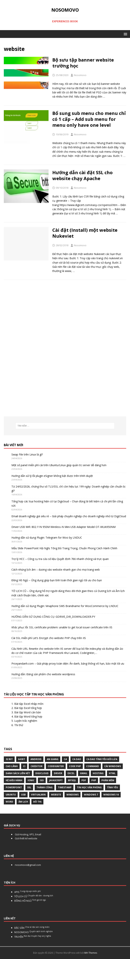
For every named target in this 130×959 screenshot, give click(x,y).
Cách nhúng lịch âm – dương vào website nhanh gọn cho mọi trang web (55, 569)
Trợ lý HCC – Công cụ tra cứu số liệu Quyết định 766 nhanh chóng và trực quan (60, 559)
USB (23, 794)
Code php (75, 766)
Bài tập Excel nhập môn (28, 704)
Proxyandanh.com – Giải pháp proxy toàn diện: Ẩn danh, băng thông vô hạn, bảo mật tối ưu (67, 663)
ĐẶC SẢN (31, 927)
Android (35, 759)
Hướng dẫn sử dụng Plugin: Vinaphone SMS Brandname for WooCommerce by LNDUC (64, 606)
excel (71, 773)
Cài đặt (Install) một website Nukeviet (84, 233)
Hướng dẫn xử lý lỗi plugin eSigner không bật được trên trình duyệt (52, 476)
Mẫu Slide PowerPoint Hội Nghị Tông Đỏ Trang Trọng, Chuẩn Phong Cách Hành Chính (64, 548)
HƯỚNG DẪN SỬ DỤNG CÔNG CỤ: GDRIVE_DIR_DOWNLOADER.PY (53, 616)
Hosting (98, 773)
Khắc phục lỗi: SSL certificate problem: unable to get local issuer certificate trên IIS (61, 627)
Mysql (72, 780)
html (112, 773)
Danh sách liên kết (18, 773)
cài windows (112, 766)
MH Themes (90, 952)
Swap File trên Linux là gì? (27, 454)
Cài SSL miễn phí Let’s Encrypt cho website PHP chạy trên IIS (48, 638)
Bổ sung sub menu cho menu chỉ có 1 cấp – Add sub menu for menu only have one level (89, 119)
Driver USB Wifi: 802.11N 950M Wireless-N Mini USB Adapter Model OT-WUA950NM (63, 527)
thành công (45, 787)
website (56, 794)
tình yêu (112, 787)
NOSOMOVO (33, 932)
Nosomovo (80, 75)
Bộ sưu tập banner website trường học (83, 63)
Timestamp (65, 787)
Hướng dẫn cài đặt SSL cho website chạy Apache (82, 175)
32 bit (9, 759)
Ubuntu (11, 794)
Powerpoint (14, 787)
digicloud (42, 773)
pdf (83, 780)
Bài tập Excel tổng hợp (28, 708)
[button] (124, 34)
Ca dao (76, 759)
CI (24, 766)
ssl (29, 787)
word (9, 801)
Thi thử (18, 725)
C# (65, 759)
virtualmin (38, 794)
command (92, 766)
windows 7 (91, 794)
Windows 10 (111, 794)
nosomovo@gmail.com (27, 865)
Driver (58, 773)
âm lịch (23, 801)
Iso (42, 780)
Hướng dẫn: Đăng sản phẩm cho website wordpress (43, 674)
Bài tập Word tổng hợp (28, 716)
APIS (27, 892)
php (93, 780)
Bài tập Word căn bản (27, 712)
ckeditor (36, 766)
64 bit (21, 759)
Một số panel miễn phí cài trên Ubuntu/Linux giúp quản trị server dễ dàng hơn (58, 465)
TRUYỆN (32, 936)
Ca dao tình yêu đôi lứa (101, 759)
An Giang (52, 759)
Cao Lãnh (12, 766)
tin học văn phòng (89, 787)
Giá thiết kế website (25, 838)
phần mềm (107, 780)
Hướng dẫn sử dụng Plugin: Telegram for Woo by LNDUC (46, 537)
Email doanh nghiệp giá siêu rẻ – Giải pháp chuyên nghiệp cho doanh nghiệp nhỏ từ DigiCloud (68, 516)
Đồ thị (37, 801)
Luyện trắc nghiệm (25, 720)
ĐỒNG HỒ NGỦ (30, 900)
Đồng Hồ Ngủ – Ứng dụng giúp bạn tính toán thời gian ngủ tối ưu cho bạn (56, 580)
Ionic (31, 780)
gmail (83, 773)
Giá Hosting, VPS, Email (27, 834)
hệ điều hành (14, 780)
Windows (72, 794)
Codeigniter (56, 766)
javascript (56, 780)
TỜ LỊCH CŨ (33, 896)
